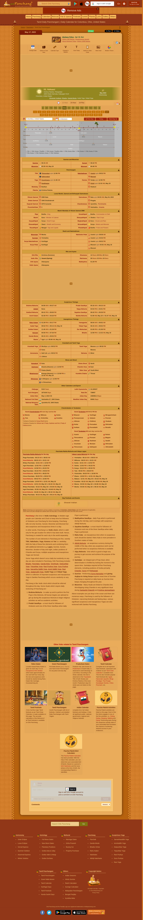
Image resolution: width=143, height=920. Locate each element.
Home (28, 17)
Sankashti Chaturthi (87, 590)
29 (91, 115)
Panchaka (36, 564)
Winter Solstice (23, 858)
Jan (46, 108)
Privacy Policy (95, 892)
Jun (69, 108)
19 (46, 115)
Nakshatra (93, 855)
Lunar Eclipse (22, 843)
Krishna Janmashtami (106, 590)
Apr (60, 108)
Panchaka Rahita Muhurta (32, 454)
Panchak (93, 839)
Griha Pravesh (71, 843)
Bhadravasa (34, 373)
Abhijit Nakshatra (96, 858)
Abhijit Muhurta (80, 543)
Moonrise (34, 166)
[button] (102, 3)
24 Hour (73, 103)
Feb (51, 108)
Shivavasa (34, 379)
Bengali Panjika (70, 894)
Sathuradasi (45, 176)
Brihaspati (94, 571)
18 (42, 115)
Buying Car (70, 847)
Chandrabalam (34, 412)
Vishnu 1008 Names (83, 41)
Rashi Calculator (71, 883)
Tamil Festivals (46, 891)
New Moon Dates (48, 843)
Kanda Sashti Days (47, 894)
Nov (90, 108)
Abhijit (35, 309)
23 (64, 115)
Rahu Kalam (34, 322)
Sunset (84, 163)
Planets (92, 17)
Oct (86, 108)
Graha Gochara (47, 858)
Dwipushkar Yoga (120, 847)
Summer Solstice (24, 851)
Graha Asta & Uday (48, 851)
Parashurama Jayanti (82, 39)
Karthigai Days (46, 887)
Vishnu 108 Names (68, 39)
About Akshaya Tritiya (69, 41)
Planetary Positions (48, 847)
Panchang (36, 17)
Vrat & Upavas (66, 17)
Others (113, 17)
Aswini (92, 173)
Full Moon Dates (47, 839)
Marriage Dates (71, 839)
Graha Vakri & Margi (49, 855)
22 (60, 115)
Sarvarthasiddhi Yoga (121, 839)
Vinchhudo (55, 564)
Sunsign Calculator (71, 887)
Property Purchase (72, 851)
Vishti (92, 183)
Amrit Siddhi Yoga (54, 569)
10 (75, 112)
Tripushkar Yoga (36, 566)
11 (80, 112)
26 (78, 115)
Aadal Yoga (81, 98)
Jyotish (85, 17)
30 (96, 115)
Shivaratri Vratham (55, 98)
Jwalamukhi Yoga (37, 572)
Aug (77, 108)
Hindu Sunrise (70, 879)
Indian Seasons (70, 875)
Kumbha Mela (70, 898)
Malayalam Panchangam (73, 891)
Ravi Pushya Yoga (50, 566)
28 (87, 115)
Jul (73, 108)
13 (89, 112)
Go (83, 824)
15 (98, 112)
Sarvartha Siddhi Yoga (38, 569)
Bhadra (64, 98)
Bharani (93, 176)
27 (82, 115)
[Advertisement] (71, 70)
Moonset (84, 166)
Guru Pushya (118, 858)
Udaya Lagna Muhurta (79, 454)
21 (55, 115)
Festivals (76, 17)
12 (84, 112)
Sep (81, 108)
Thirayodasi (45, 173)
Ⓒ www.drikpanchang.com (95, 890)
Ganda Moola (72, 98)
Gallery (106, 17)
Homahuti (34, 363)
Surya (84, 571)
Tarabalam (82, 412)
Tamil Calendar (46, 883)
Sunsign (35, 238)
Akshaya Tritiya (68, 37)
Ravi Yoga (117, 862)
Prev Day (89, 119)
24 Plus (81, 103)
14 (93, 112)
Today (101, 119)
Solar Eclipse (22, 839)
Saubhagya (45, 183)
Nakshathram (82, 173)
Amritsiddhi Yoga (120, 843)
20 (51, 115)
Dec (95, 108)
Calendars (46, 17)
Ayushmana (45, 180)
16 (102, 112)
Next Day (113, 119)
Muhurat (55, 17)
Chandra (78, 571)
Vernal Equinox (23, 847)
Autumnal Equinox (24, 855)
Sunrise (35, 163)
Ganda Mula (45, 564)
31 (100, 115)
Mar (55, 108)
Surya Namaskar (97, 574)
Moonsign (34, 234)
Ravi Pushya (118, 855)
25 (73, 115)
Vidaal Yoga (89, 98)
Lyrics (99, 17)
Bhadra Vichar (95, 847)
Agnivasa (34, 367)
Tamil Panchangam (47, 875)
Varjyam (35, 333)
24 (69, 115)
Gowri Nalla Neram (47, 879)
